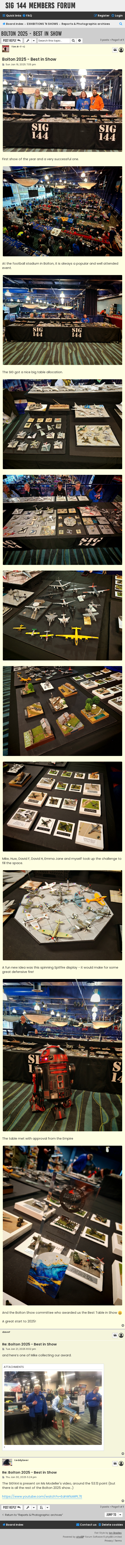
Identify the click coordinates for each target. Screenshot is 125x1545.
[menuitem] (27, 16)
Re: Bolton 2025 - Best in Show (29, 1344)
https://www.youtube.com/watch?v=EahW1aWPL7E (42, 1496)
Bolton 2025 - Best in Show (31, 33)
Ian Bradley (115, 1533)
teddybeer (21, 1460)
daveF (6, 1332)
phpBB (79, 1536)
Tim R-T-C (18, 46)
